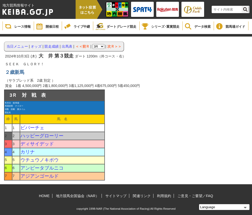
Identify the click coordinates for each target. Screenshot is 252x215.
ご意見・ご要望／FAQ (195, 196)
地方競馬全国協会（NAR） (77, 196)
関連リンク (142, 196)
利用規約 (164, 196)
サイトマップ (116, 196)
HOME (44, 196)
